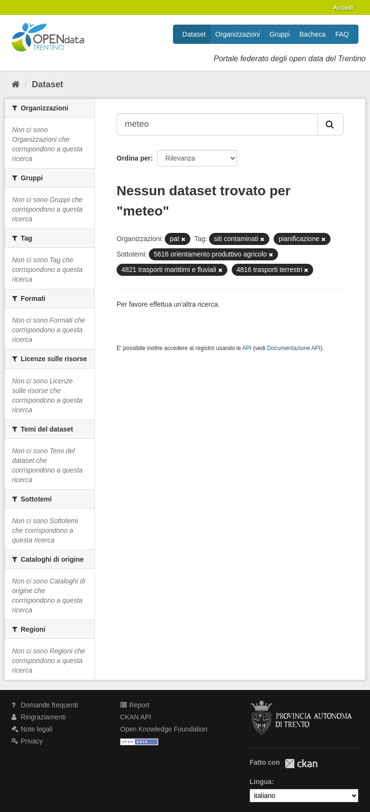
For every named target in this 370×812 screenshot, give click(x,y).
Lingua (261, 781)
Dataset (194, 34)
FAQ (342, 34)
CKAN (301, 763)
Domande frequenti (45, 705)
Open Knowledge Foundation (163, 729)
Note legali (32, 729)
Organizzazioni (237, 34)
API (246, 348)
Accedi (343, 7)
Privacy (27, 741)
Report (134, 705)
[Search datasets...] (217, 124)
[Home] (16, 84)
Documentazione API (293, 348)
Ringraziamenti (39, 717)
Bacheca (313, 34)
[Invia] (330, 124)
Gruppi (279, 34)
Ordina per (134, 158)
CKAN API (135, 717)
